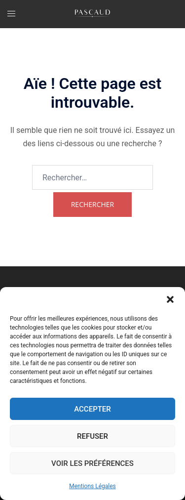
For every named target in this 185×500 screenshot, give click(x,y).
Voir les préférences (92, 463)
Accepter (92, 409)
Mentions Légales (92, 486)
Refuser (92, 436)
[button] (170, 299)
